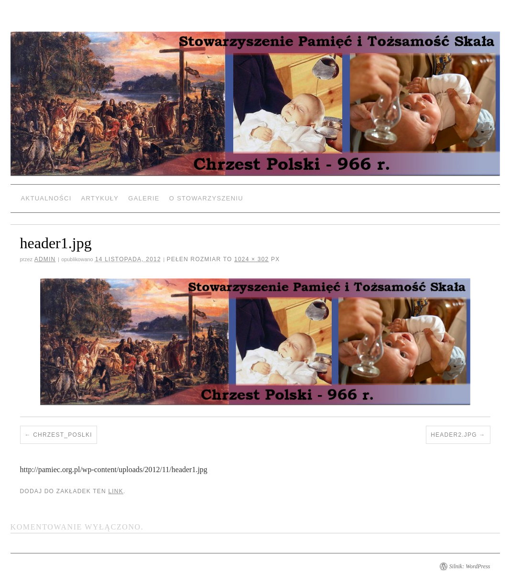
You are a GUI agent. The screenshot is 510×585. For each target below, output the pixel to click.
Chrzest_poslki (62, 434)
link (115, 491)
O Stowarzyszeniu (206, 198)
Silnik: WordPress (469, 566)
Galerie (143, 198)
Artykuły (100, 198)
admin (45, 259)
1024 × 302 (251, 259)
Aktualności (46, 198)
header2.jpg (454, 434)
